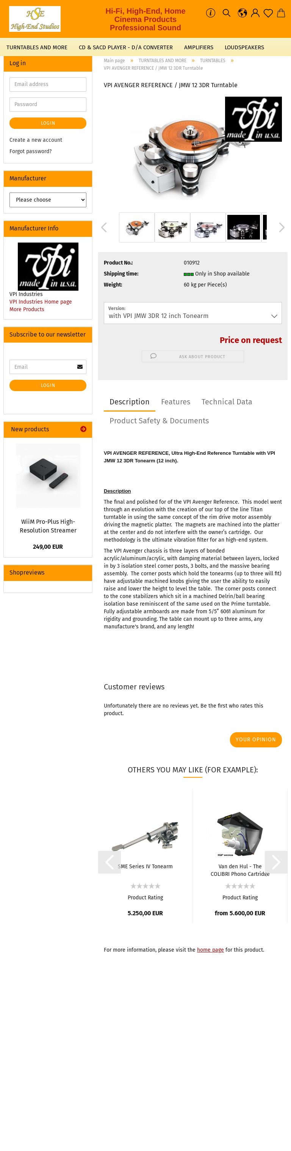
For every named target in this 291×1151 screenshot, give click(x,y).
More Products (26, 309)
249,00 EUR (48, 546)
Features (175, 401)
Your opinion (256, 739)
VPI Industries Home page (40, 302)
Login (48, 123)
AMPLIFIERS (198, 47)
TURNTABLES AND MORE (36, 47)
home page (210, 950)
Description (130, 401)
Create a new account (35, 140)
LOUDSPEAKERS (244, 47)
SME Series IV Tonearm (145, 866)
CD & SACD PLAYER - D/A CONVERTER (126, 47)
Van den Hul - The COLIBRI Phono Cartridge (240, 869)
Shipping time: (121, 274)
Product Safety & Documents (159, 420)
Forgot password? (30, 151)
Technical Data (227, 401)
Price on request (251, 340)
